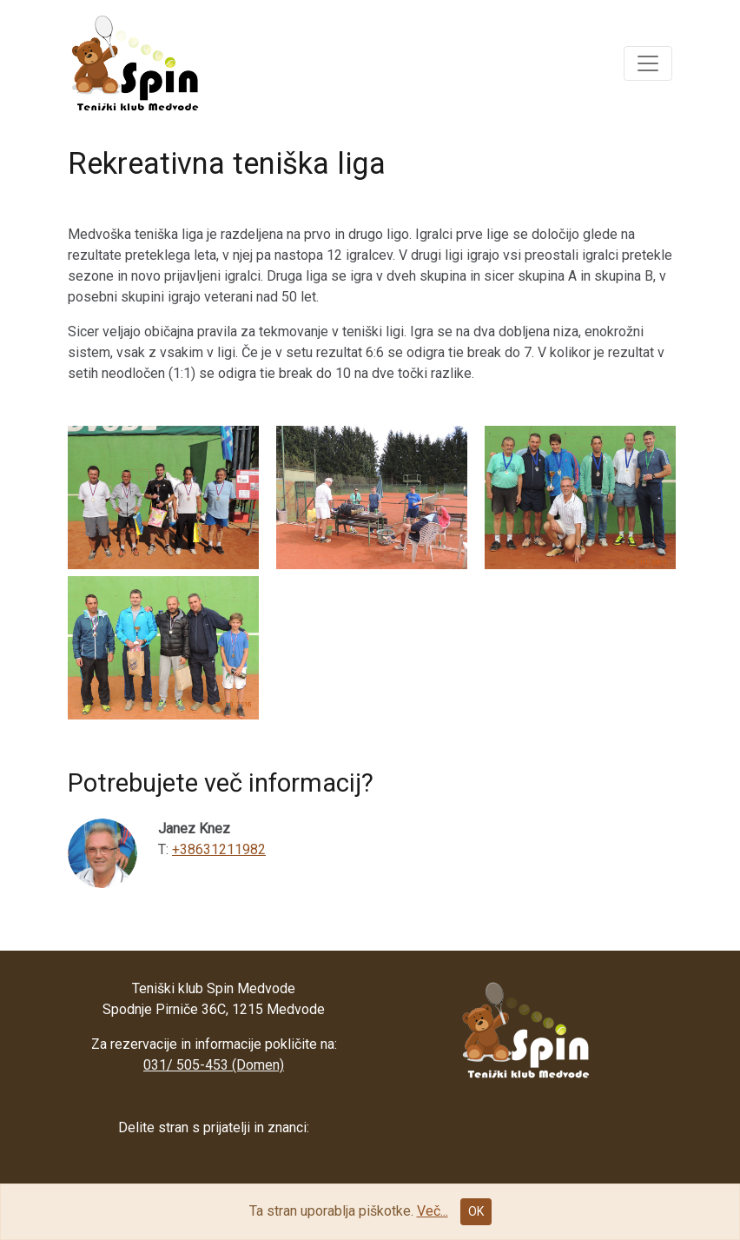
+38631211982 (219, 849)
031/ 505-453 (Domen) (213, 1065)
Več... (432, 1211)
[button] (648, 63)
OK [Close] (476, 1211)
